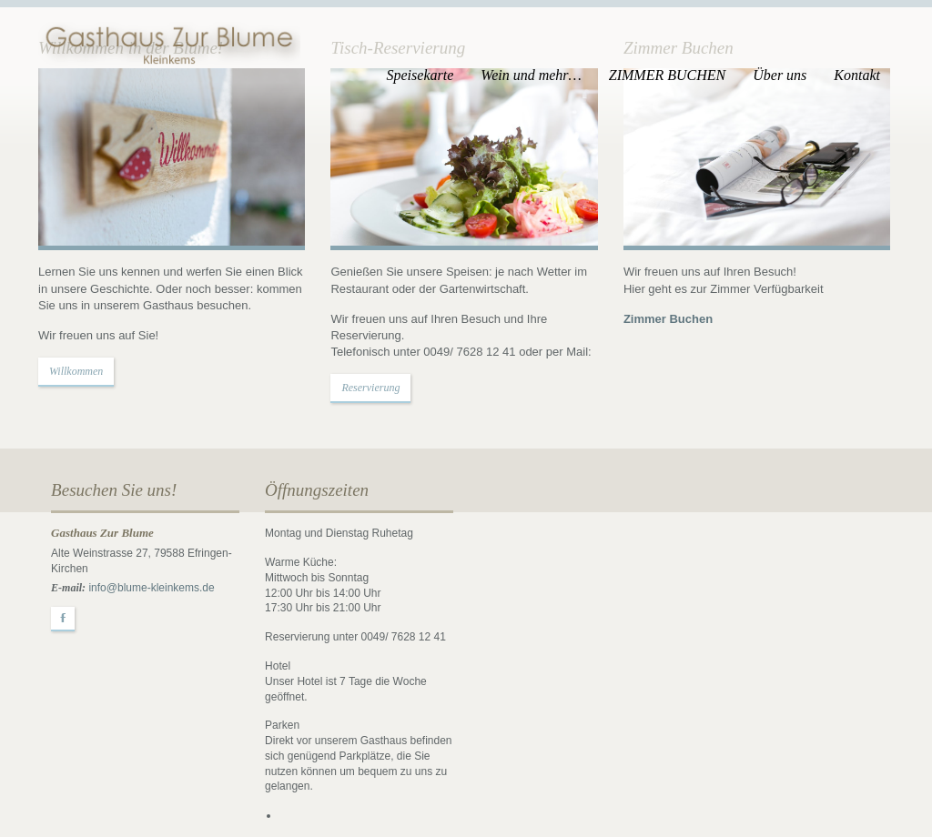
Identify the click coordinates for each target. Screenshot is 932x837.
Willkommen (76, 371)
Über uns (779, 75)
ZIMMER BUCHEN (667, 75)
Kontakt (857, 75)
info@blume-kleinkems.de (151, 587)
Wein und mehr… (531, 75)
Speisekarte (420, 75)
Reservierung (370, 387)
